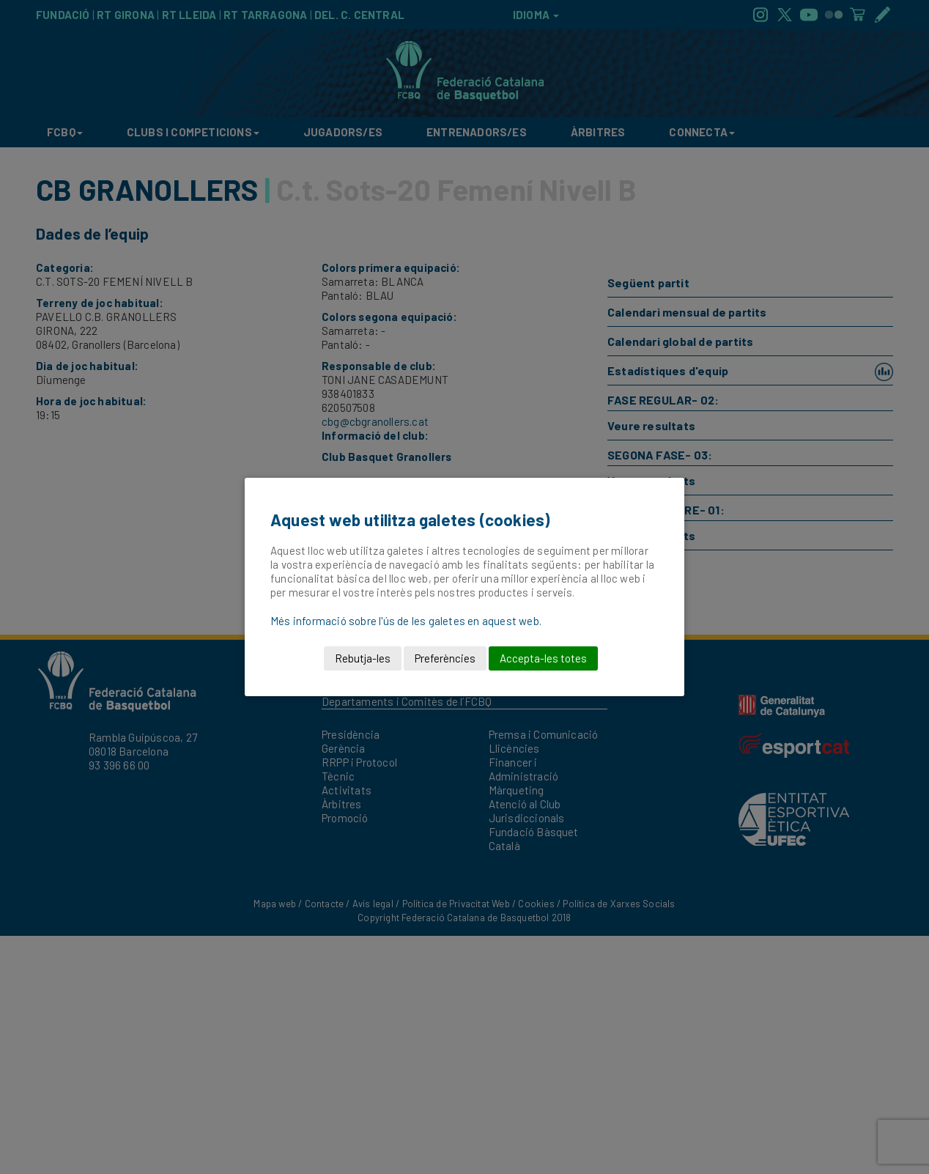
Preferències (445, 658)
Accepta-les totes (543, 658)
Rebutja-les (363, 658)
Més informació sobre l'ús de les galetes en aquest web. (405, 620)
